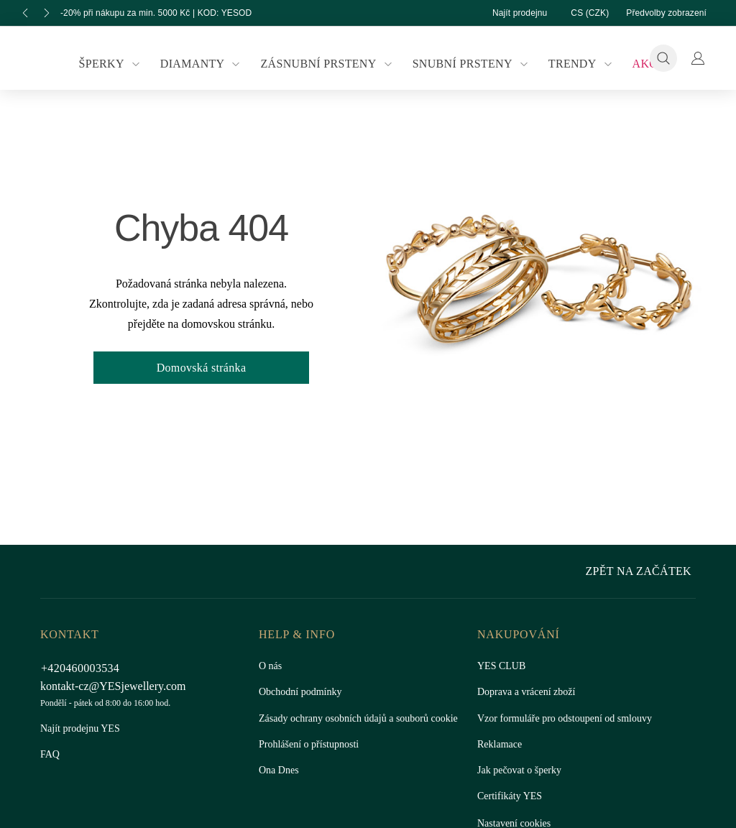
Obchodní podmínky (303, 692)
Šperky (118, 64)
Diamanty (205, 64)
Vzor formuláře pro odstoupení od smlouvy (570, 718)
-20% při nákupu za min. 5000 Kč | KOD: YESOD (163, 12)
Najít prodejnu (505, 12)
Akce (639, 63)
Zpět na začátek (641, 571)
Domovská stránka (201, 367)
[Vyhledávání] (663, 58)
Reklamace (500, 744)
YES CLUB (499, 666)
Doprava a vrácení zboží (529, 692)
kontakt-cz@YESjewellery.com (116, 686)
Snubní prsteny (469, 64)
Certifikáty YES (508, 796)
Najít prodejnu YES (80, 728)
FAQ (50, 754)
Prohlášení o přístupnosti (311, 759)
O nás (271, 666)
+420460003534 (84, 668)
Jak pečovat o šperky (522, 770)
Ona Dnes (280, 784)
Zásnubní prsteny (328, 64)
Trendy (576, 64)
